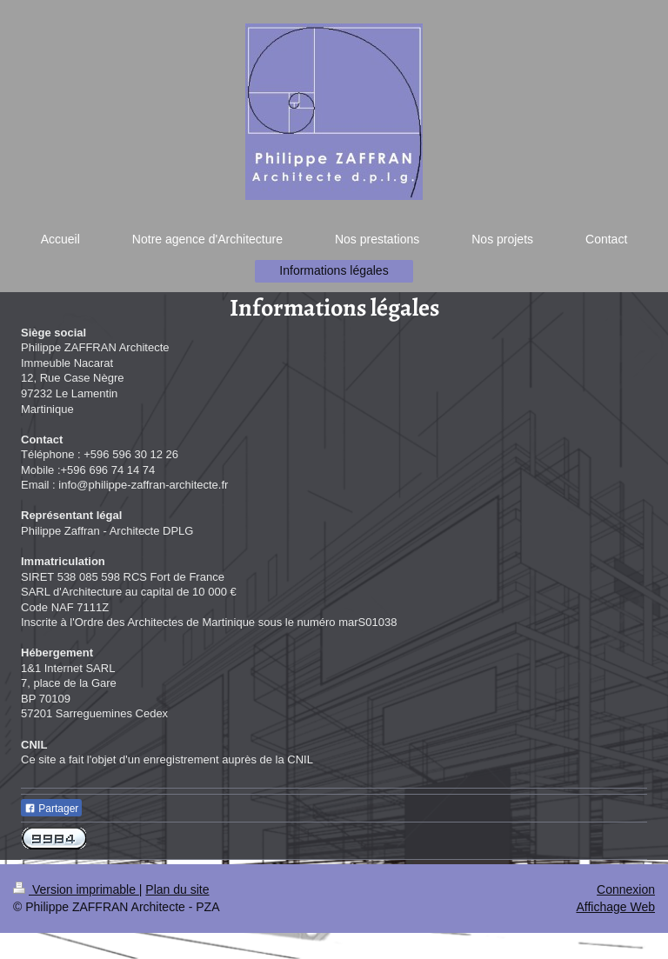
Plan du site (177, 889)
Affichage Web (615, 907)
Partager (51, 808)
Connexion (626, 889)
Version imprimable (76, 889)
